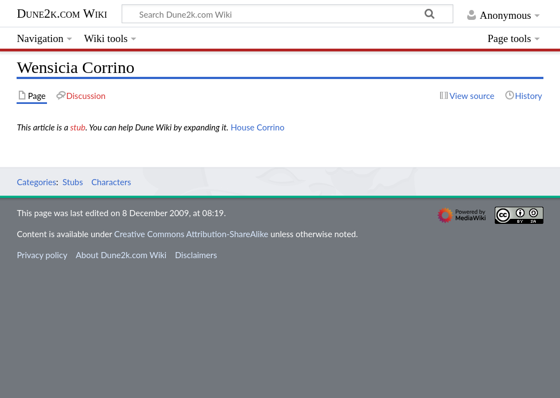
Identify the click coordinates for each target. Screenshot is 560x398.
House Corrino (257, 127)
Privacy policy (42, 255)
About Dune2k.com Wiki (121, 255)
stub (78, 127)
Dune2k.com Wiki (62, 13)
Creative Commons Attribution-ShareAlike (191, 234)
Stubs (72, 182)
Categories (36, 182)
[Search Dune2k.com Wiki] (287, 14)
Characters (111, 182)
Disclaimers (196, 255)
